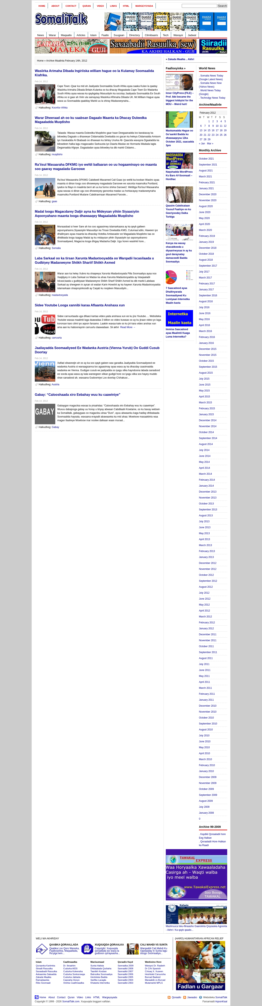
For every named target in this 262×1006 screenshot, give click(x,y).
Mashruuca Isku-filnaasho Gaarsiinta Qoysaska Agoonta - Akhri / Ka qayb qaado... (196, 926)
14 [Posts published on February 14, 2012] (205, 130)
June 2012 (204, 598)
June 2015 (204, 384)
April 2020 (204, 224)
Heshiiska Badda (98, 977)
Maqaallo (66, 35)
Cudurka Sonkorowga (74, 974)
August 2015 (206, 372)
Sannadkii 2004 (125, 980)
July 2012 (204, 592)
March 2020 (205, 230)
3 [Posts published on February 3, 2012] (217, 121)
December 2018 (207, 247)
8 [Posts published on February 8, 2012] (209, 125)
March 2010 (205, 759)
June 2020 (204, 212)
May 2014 (204, 462)
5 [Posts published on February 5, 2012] (225, 121)
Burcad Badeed (152, 977)
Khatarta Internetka (100, 983)
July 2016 (204, 307)
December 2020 (207, 194)
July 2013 (204, 521)
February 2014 (207, 479)
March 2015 (205, 402)
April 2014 (204, 468)
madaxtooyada (60, 295)
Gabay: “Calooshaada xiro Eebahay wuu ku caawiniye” (77, 394)
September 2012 (208, 580)
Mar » (210, 143)
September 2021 (208, 164)
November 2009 (207, 783)
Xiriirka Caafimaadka (73, 983)
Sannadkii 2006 (125, 974)
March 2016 (205, 331)
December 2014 (207, 420)
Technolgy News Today (212, 97)
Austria (55, 384)
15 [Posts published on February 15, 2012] (209, 130)
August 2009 (206, 801)
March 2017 (205, 277)
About (55, 6)
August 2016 (206, 301)
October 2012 (206, 575)
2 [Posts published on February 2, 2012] (213, 121)
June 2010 (204, 741)
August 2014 (206, 444)
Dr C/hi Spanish (153, 968)
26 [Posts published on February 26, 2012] (225, 134)
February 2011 (207, 693)
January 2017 (206, 289)
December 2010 (207, 705)
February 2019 (207, 236)
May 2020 (204, 218)
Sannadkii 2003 (125, 983)
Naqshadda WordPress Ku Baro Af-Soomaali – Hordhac (179, 175)
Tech (165, 35)
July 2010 (204, 735)
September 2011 (208, 652)
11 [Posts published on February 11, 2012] (221, 125)
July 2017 (204, 271)
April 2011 (204, 682)
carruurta (57, 337)
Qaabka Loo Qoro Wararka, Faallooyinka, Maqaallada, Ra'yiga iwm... (58, 949)
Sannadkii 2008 (125, 968)
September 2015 (208, 366)
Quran (86, 6)
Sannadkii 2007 (125, 971)
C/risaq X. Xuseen (154, 971)
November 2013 (207, 497)
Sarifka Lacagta (98, 980)
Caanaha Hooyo (71, 980)
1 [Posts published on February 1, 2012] (209, 121)
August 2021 (206, 170)
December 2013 (207, 491)
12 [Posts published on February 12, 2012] (225, 125)
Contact (71, 6)
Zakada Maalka (43, 977)
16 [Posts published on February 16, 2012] (213, 130)
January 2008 (206, 812)
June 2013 (204, 527)
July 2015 (204, 378)
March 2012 (205, 616)
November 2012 (207, 569)
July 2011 (204, 664)
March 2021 (205, 176)
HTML (126, 6)
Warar (52, 35)
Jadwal (192, 35)
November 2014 (207, 426)
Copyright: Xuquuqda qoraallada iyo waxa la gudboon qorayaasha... (103, 949)
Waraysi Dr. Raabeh (155, 965)
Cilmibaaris (151, 35)
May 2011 (204, 676)
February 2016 (207, 337)
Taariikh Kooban (98, 971)
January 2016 (206, 343)
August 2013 (206, 515)
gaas (54, 201)
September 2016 (208, 295)
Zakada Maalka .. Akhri (181, 59)
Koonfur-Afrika (60, 107)
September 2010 (208, 723)
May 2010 (204, 747)
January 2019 (206, 242)
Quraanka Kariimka (45, 965)
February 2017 (207, 283)
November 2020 (207, 200)
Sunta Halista (97, 965)
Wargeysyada (144, 6)
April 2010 (204, 753)
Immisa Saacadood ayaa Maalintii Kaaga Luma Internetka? (178, 333)
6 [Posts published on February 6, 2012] (201, 125)
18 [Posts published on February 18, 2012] (221, 130)
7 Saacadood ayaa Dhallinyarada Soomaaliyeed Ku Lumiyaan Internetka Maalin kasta (178, 295)
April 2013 (204, 539)
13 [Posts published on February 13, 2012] (201, 130)
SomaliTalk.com (70, 1001)
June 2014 (204, 456)
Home (41, 6)
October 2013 (206, 503)
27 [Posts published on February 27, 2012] (201, 139)
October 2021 (206, 158)
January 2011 (206, 699)
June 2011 (204, 670)
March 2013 (205, 545)
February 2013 (207, 551)
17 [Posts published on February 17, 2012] (217, 130)
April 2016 (204, 325)
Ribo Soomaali (43, 983)
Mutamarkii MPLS (154, 983)
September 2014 (208, 438)
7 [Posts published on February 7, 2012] (205, 125)
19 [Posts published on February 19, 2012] (225, 130)
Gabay (55, 427)
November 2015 (207, 355)
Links (113, 6)
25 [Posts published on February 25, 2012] (221, 134)
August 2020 (206, 206)
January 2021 (206, 188)
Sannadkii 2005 (125, 977)
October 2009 (206, 789)
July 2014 (204, 450)
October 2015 (206, 360)
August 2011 (206, 658)
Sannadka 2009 (125, 965)
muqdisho (57, 154)
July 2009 (204, 806)
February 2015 (207, 408)
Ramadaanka (42, 980)
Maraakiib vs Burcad (155, 980)
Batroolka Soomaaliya (101, 974)
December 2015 (207, 349)
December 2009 (207, 777)
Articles (81, 35)
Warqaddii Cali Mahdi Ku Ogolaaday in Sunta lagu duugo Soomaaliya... (149, 949)
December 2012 (207, 563)
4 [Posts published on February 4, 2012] (221, 121)
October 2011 (206, 646)
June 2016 (204, 313)
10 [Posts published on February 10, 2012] (217, 125)
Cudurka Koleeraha (73, 971)
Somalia (56, 248)
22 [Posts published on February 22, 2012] (209, 134)
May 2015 (204, 390)
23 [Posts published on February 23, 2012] (213, 134)
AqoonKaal (221, 1001)
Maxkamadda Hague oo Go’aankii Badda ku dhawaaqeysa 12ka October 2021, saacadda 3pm (180, 138)
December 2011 (207, 634)
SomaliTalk (221, 997)
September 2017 (208, 265)
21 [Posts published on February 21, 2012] (205, 134)
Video (100, 6)
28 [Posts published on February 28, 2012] (205, 139)
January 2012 (206, 628)
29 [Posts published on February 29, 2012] (209, 139)
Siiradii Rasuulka (44, 968)
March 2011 (205, 688)
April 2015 (204, 396)
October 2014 (206, 432)
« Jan (202, 143)
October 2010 (206, 717)
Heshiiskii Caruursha (155, 974)
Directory (134, 35)
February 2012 (207, 622)
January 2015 (206, 414)
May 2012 (204, 604)
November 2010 (207, 711)
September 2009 (208, 795)
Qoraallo (176, 997)
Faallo (105, 35)
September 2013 (208, 509)
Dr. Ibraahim (69, 965)
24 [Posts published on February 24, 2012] (217, 134)
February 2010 (207, 765)
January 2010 (206, 771)
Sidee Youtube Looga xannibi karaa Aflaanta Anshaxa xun (80, 305)
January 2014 (206, 485)
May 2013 (204, 533)
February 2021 (207, 182)
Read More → (128, 327)
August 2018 (206, 259)
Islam (93, 35)
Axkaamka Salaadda (46, 974)
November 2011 (207, 640)
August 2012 (206, 586)
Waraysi (178, 35)
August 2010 (206, 729)
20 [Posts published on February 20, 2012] (201, 134)
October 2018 (206, 253)
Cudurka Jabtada (71, 977)
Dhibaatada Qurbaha (100, 968)
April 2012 (204, 610)
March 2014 (205, 473)
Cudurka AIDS (70, 968)
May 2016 (204, 319)
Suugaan (119, 35)
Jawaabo (192, 997)
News (40, 35)
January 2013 (206, 557)
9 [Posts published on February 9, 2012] (213, 125)
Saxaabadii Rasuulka (46, 971)
